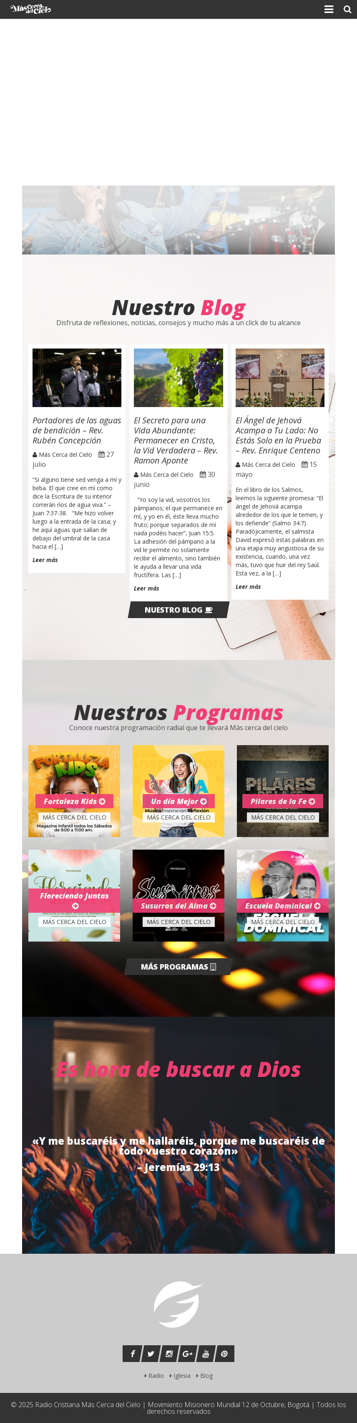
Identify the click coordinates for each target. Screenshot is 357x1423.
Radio (154, 1376)
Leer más (45, 560)
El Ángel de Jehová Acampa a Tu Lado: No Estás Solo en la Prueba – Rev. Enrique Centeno (278, 435)
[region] (178, 102)
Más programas (178, 967)
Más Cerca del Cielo (62, 455)
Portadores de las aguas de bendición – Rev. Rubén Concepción (77, 430)
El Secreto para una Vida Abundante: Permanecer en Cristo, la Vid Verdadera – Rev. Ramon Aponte (176, 440)
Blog (204, 1376)
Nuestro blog (179, 610)
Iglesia (180, 1376)
